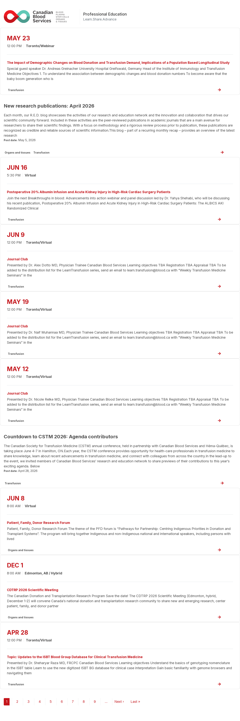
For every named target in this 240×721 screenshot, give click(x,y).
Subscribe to (5, 719)
